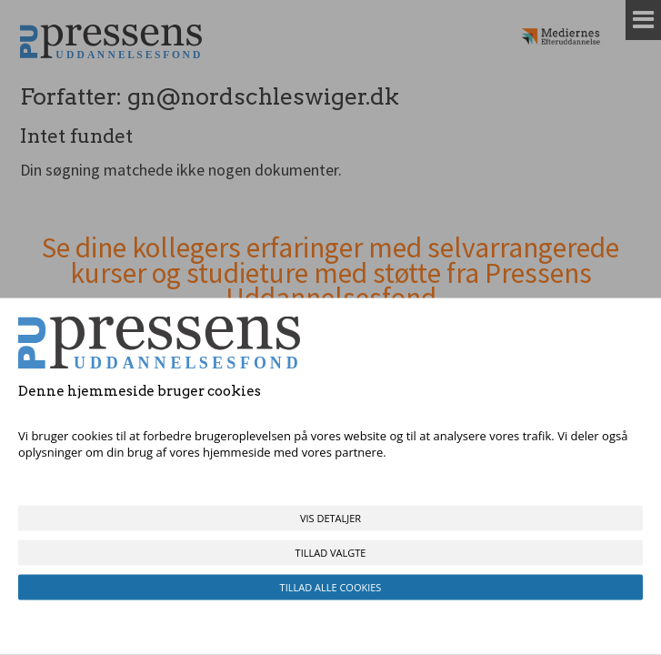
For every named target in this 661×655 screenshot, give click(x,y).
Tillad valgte (330, 552)
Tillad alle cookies (331, 587)
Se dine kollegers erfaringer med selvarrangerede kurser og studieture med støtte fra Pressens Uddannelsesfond (330, 273)
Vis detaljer (330, 518)
